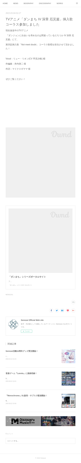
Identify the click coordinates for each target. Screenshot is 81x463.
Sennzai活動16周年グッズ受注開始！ (22, 351)
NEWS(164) (9, 294)
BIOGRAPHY (28, 3)
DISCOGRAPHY (45, 3)
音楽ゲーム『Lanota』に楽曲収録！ (21, 373)
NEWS (15, 3)
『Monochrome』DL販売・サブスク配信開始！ (26, 396)
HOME (5, 3)
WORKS (60, 3)
